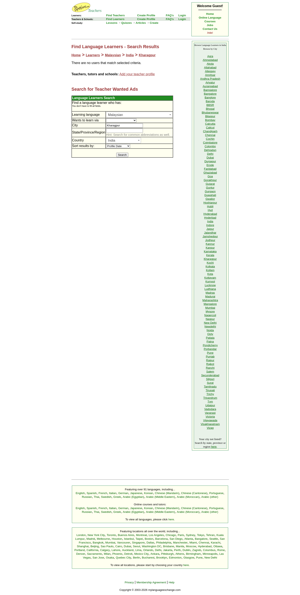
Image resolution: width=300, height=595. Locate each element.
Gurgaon (210, 191)
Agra (210, 56)
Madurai (210, 296)
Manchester (180, 542)
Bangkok (98, 542)
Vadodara (210, 409)
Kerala (210, 255)
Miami (193, 542)
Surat (210, 382)
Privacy (129, 582)
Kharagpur (147, 55)
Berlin (136, 557)
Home (210, 13)
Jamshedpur (210, 236)
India (130, 55)
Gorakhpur (210, 180)
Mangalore (210, 304)
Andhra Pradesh (210, 78)
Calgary (105, 550)
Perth (177, 550)
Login (182, 15)
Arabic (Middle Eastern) (160, 496)
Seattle (213, 538)
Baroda (210, 101)
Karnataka (210, 251)
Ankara (154, 553)
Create (154, 22)
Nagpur (210, 319)
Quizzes (126, 22)
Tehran (210, 535)
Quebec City (123, 557)
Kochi (210, 262)
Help (171, 582)
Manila (180, 546)
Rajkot (210, 364)
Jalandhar (210, 232)
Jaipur (210, 228)
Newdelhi (210, 326)
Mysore (210, 311)
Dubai (210, 157)
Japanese (136, 493)
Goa (210, 176)
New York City (96, 535)
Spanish (92, 493)
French (103, 493)
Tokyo (200, 535)
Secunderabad (210, 375)
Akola (210, 63)
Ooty (210, 334)
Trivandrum (210, 397)
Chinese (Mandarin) (167, 493)
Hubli (210, 206)
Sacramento (94, 553)
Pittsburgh (167, 553)
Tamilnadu (210, 386)
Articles (141, 22)
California (92, 550)
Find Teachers (115, 15)
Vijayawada (210, 420)
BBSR (210, 105)
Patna (210, 341)
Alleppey (210, 71)
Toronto (111, 535)
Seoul (136, 546)
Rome (221, 550)
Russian (87, 496)
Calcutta (210, 123)
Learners (93, 55)
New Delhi (210, 322)
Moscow (191, 546)
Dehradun (210, 150)
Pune (210, 352)
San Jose (98, 557)
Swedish (106, 496)
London (81, 535)
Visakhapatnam (210, 424)
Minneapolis (210, 553)
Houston (117, 538)
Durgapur (210, 161)
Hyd (210, 210)
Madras (210, 292)
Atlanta (188, 538)
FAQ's (170, 15)
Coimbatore (210, 142)
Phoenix (117, 553)
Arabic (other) (209, 496)
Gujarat (210, 183)
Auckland (128, 550)
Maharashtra (210, 300)
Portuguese (216, 493)
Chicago (171, 535)
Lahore (115, 550)
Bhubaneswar (210, 112)
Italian (112, 493)
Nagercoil (210, 315)
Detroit (128, 553)
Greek (117, 496)
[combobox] (139, 115)
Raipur (210, 360)
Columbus (209, 550)
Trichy (210, 394)
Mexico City (141, 553)
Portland (79, 550)
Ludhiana (210, 289)
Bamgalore (210, 90)
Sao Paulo (107, 546)
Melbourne (103, 538)
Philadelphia (163, 542)
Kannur (210, 243)
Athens (179, 553)
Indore (210, 225)
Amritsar (210, 75)
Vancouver (123, 542)
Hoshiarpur (210, 202)
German (123, 493)
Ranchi (210, 367)
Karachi (215, 542)
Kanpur (210, 247)
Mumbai (210, 307)
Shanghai (83, 546)
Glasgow (188, 557)
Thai (96, 496)
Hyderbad (210, 217)
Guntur (210, 187)
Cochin (210, 138)
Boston (149, 538)
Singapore (138, 542)
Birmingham (193, 553)
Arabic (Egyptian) (133, 496)
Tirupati (210, 390)
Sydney (190, 535)
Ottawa (217, 546)
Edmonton (175, 557)
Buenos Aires (126, 535)
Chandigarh (210, 131)
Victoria (210, 416)
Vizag (210, 427)
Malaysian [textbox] (115, 115)
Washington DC (151, 546)
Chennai (210, 135)
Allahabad (210, 67)
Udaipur (210, 405)
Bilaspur (210, 116)
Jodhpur (210, 240)
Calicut (210, 127)
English (80, 493)
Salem (210, 371)
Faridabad (210, 168)
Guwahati (210, 195)
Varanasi (210, 412)
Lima (138, 550)
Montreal (141, 535)
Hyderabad (210, 213)
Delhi (210, 153)
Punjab (210, 356)
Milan (107, 553)
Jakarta (167, 550)
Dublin (186, 550)
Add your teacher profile (137, 74)
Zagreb (196, 550)
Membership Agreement (151, 582)
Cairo (118, 546)
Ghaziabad (210, 172)
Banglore (210, 97)
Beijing (94, 546)
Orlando (148, 550)
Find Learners (115, 19)
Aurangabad (210, 86)
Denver (80, 553)
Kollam (210, 270)
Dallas (150, 542)
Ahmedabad (210, 60)
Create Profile (146, 15)
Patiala (210, 337)
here (214, 446)
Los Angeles (156, 535)
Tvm (210, 401)
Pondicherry (210, 345)
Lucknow (210, 285)
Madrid (90, 538)
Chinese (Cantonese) (194, 493)
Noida (210, 330)
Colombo (210, 146)
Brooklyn (161, 557)
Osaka (110, 557)
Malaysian (113, 55)
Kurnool (210, 281)
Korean (148, 493)
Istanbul (129, 538)
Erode (210, 165)
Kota (210, 273)
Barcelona (161, 538)
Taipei (139, 538)
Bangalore (210, 93)
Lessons (111, 22)
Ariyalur (210, 82)
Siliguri (210, 379)
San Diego (176, 538)
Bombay (210, 120)
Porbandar (210, 349)
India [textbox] (111, 140)
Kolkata (210, 266)
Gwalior (210, 198)
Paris (181, 535)
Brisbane (168, 546)
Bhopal (210, 108)
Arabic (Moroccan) (188, 496)
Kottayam (210, 277)
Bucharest (148, 557)
